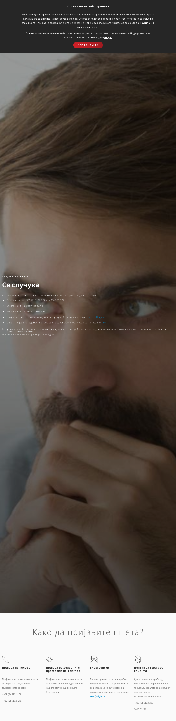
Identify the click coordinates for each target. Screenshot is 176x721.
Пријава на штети (25, 331)
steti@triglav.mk (98, 696)
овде (108, 37)
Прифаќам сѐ (88, 45)
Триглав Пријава (95, 317)
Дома (11, 331)
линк (105, 322)
